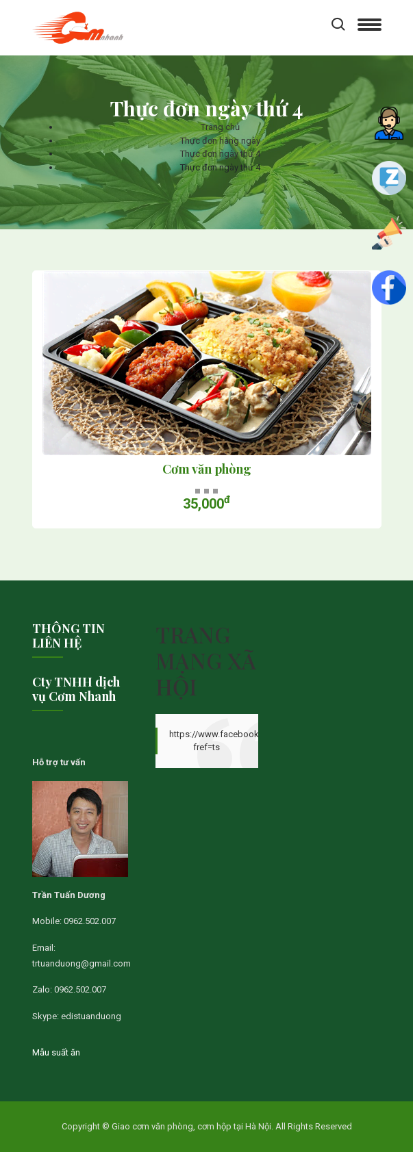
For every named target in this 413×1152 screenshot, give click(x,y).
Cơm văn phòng (206, 469)
